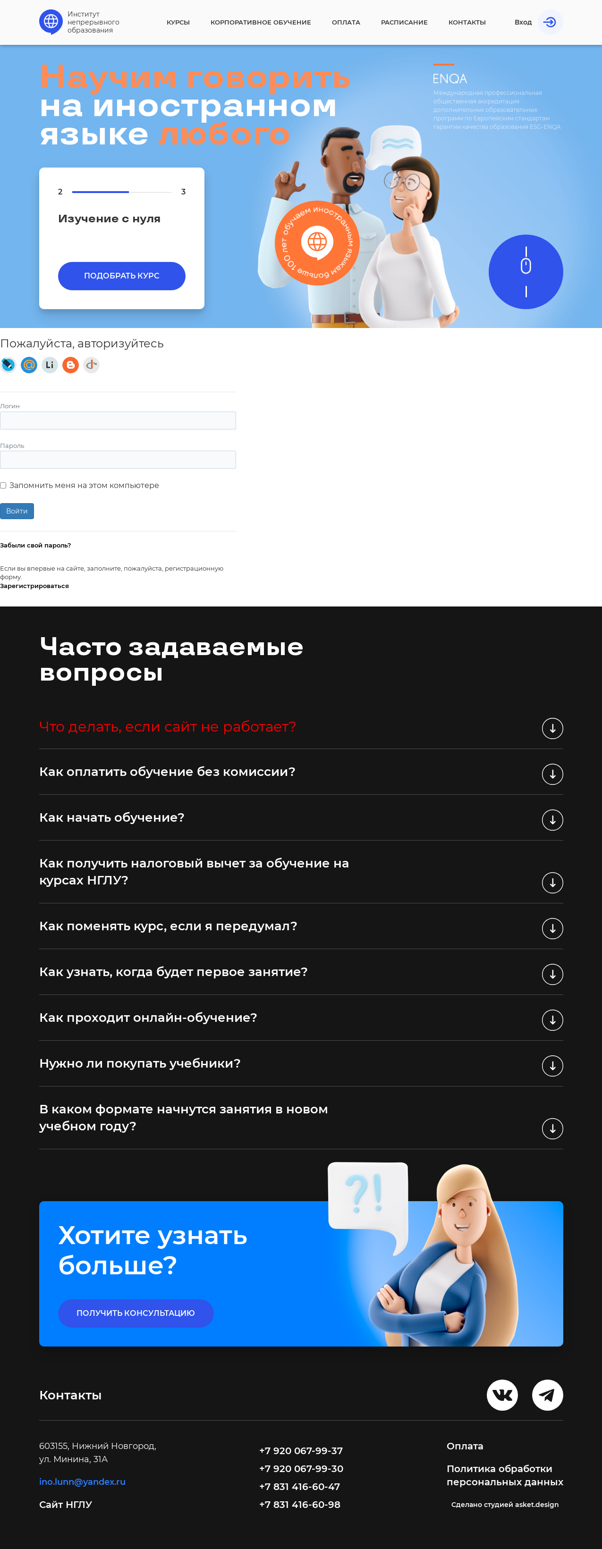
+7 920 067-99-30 (301, 1468)
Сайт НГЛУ (67, 1504)
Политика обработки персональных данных (505, 1475)
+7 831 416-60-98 (299, 1504)
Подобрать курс (122, 275)
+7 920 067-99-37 (301, 1450)
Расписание (404, 22)
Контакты (467, 22)
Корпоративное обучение (261, 22)
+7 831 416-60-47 (299, 1486)
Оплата (346, 22)
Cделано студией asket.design (505, 1504)
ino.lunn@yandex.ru (82, 1482)
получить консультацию (135, 1313)
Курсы (178, 22)
